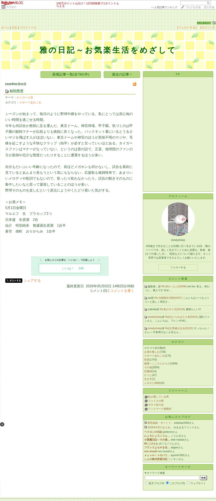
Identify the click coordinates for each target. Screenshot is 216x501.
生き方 (148, 379)
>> (164, 7)
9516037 (204, 23)
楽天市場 (209, 7)
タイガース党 (24, 97)
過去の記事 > (122, 74)
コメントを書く (122, 290)
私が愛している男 (158, 396)
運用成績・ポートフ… (160, 422)
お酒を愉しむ (152, 351)
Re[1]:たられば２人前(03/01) (182, 316)
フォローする (178, 267)
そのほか (11, 6)
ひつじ (148, 375)
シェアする (32, 280)
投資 (146, 359)
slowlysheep (155, 316)
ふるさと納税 (152, 382)
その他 (148, 367)
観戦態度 (16, 91)
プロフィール (28, 27)
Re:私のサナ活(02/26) (173, 309)
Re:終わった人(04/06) (174, 286)
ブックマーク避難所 (159, 408)
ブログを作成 (193, 7)
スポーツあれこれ (30, 102)
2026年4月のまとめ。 (160, 427)
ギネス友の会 (156, 404)
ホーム (5, 27)
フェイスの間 (156, 400)
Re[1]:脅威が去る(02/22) (179, 328)
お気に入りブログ (178, 416)
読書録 (148, 371)
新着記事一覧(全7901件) (70, 74)
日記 (14, 27)
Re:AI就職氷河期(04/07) (168, 297)
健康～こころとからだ (157, 363)
